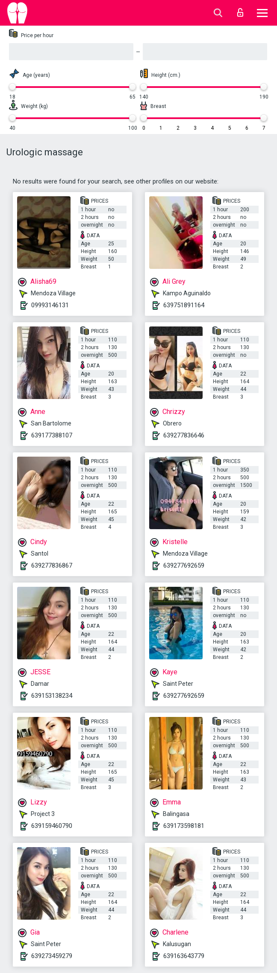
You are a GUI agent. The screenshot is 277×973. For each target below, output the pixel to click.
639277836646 (183, 435)
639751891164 (183, 305)
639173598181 (183, 826)
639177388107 (51, 435)
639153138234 (51, 695)
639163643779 (183, 956)
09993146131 (50, 305)
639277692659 (183, 565)
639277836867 (51, 565)
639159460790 (51, 826)
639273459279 (51, 956)
